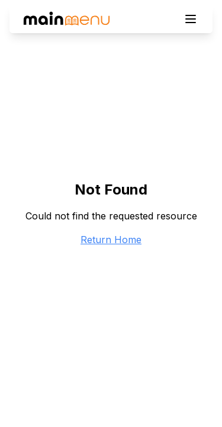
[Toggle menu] (190, 19)
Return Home (111, 240)
